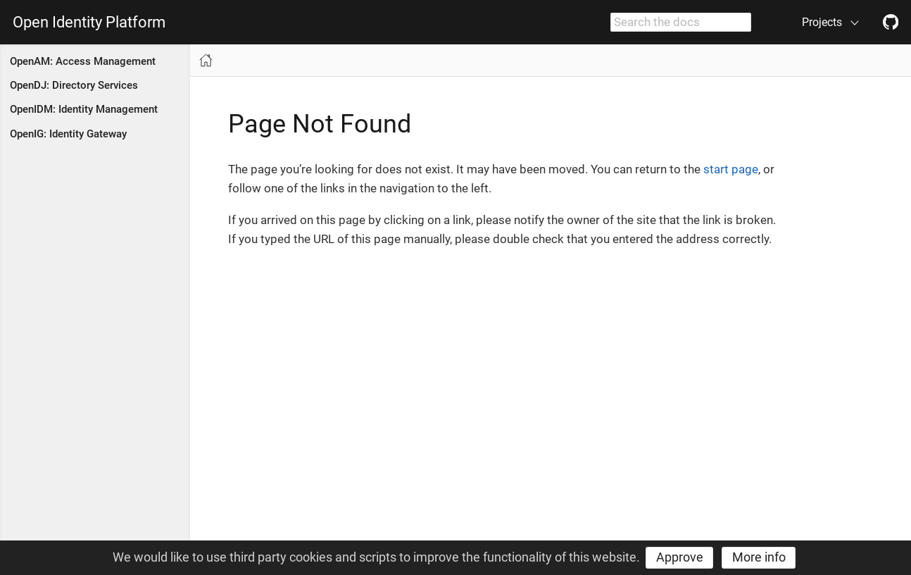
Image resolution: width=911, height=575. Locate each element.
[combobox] (680, 22)
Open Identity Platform (89, 22)
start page (730, 169)
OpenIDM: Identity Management (84, 109)
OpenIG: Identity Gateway (68, 134)
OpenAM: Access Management (83, 61)
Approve (679, 557)
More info (759, 557)
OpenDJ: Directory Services (74, 85)
